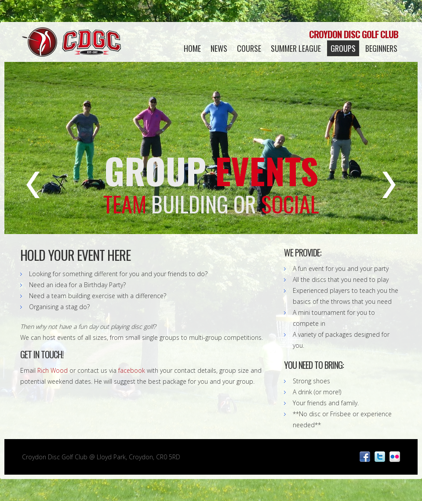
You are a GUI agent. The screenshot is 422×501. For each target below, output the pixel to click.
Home (192, 48)
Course (249, 48)
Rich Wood (52, 370)
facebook (131, 370)
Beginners (381, 48)
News (219, 48)
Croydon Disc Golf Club (71, 41)
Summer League (296, 48)
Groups (343, 48)
